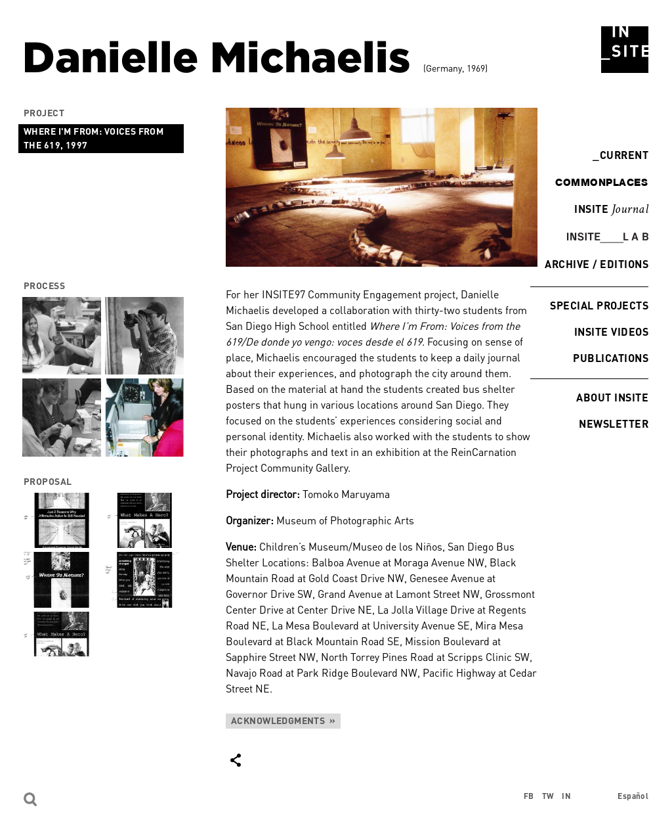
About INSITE (612, 397)
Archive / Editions (596, 264)
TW (548, 796)
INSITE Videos (611, 331)
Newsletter (613, 423)
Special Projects (599, 305)
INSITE (611, 209)
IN (566, 796)
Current (620, 154)
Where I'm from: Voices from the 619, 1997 (93, 137)
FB (529, 796)
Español (633, 796)
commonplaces (601, 182)
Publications (610, 358)
